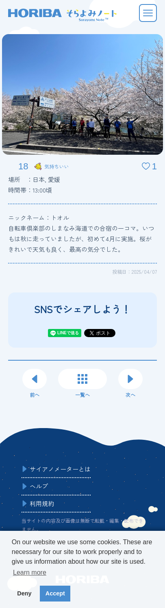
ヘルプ (39, 486)
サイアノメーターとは (60, 469)
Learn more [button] (29, 572)
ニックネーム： (38, 217)
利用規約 (42, 503)
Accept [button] (55, 593)
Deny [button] (24, 593)
